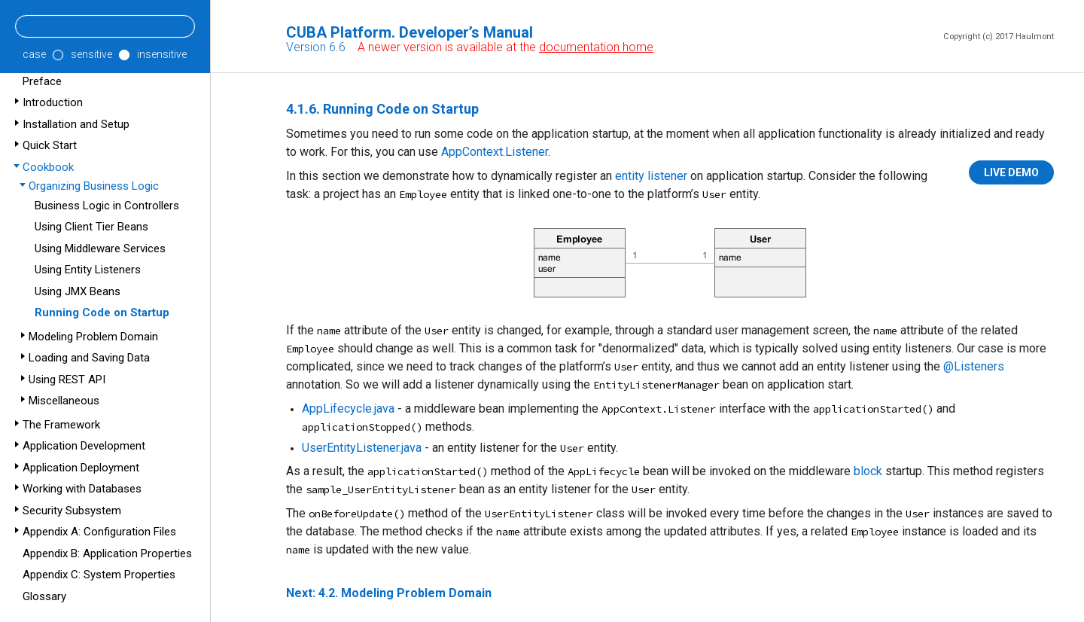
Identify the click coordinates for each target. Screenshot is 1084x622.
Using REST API (67, 379)
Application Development (84, 446)
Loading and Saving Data (89, 357)
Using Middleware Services (100, 248)
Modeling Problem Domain (93, 336)
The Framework (61, 424)
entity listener (651, 176)
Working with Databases (82, 488)
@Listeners (973, 366)
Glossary (44, 596)
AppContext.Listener (494, 152)
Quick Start (50, 145)
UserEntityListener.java (362, 448)
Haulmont (1034, 36)
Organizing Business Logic (94, 186)
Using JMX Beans (77, 291)
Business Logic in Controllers (107, 205)
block (868, 471)
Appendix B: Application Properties (107, 553)
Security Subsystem (72, 510)
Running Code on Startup (102, 312)
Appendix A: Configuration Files (99, 531)
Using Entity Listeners (88, 269)
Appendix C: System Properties (99, 574)
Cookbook (48, 167)
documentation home (596, 47)
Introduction (53, 102)
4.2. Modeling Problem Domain (405, 593)
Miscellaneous (64, 400)
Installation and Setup (76, 124)
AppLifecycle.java (348, 408)
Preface (42, 81)
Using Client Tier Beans (91, 226)
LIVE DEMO (1011, 172)
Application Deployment (81, 467)
